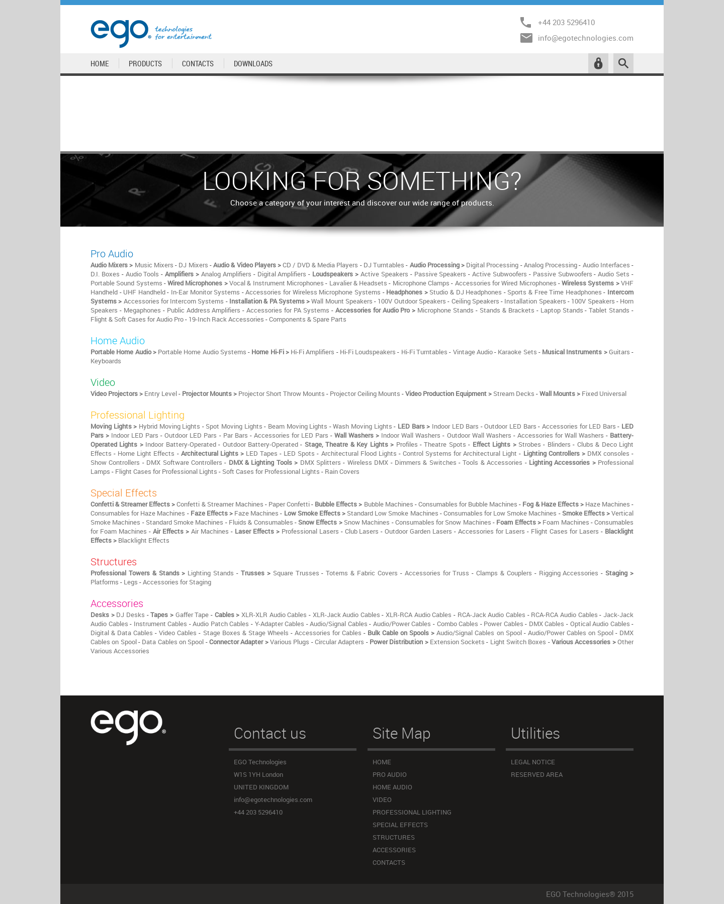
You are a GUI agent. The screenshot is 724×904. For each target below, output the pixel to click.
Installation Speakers (535, 301)
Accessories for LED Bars (579, 426)
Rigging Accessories (569, 572)
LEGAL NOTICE (533, 761)
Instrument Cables (161, 623)
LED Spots (299, 453)
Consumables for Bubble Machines (467, 504)
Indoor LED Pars (134, 435)
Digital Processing (492, 264)
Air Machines (210, 531)
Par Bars (235, 435)
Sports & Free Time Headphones (554, 291)
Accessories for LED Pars (291, 435)
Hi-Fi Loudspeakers (368, 351)
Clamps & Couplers (504, 572)
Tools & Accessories (492, 462)
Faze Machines (256, 513)
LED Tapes (262, 453)
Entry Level (160, 393)
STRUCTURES (394, 837)
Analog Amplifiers (226, 273)
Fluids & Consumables (261, 522)
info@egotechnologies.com (586, 38)
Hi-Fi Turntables (424, 351)
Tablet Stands (609, 310)
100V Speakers (592, 301)
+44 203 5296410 (566, 22)
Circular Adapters (339, 641)
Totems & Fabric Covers (362, 572)
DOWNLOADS (253, 63)
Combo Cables (458, 623)
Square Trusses (296, 572)
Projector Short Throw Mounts (281, 393)
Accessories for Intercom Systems (174, 301)
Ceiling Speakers (475, 301)
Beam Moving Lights (297, 426)
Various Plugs (289, 641)
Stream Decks (513, 393)
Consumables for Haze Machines (137, 513)
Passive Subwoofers (562, 273)
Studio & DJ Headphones (465, 291)
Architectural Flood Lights (359, 453)
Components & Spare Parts (307, 319)
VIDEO (382, 799)
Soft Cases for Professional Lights (271, 471)
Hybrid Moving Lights (169, 426)
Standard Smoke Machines (185, 522)
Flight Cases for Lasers (565, 531)
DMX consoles (608, 453)
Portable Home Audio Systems (203, 351)
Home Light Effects (146, 453)
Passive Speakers (440, 273)
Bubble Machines (388, 504)
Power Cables (503, 623)
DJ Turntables (384, 264)
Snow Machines (367, 522)
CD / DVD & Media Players (320, 264)
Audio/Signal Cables (339, 623)
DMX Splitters (320, 462)
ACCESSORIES (394, 849)
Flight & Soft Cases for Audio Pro (137, 319)
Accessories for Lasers (491, 531)
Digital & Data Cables (121, 632)
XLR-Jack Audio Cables (346, 614)
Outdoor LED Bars (510, 426)
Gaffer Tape (192, 614)
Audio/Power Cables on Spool (570, 632)
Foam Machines (565, 522)
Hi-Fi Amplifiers (312, 351)
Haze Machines (607, 504)
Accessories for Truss (437, 572)
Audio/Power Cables (402, 623)
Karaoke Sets (517, 351)
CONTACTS (198, 63)
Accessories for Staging (177, 581)
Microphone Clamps (421, 282)
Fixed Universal (604, 393)
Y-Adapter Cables (280, 623)
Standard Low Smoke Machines (392, 513)
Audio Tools (142, 273)
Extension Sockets (457, 641)
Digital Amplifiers (282, 273)
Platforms (104, 581)
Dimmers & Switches (426, 462)
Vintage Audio (473, 351)
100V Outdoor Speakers (412, 301)
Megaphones (142, 310)
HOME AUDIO (392, 786)
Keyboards (105, 360)
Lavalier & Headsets (358, 282)
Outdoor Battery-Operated (260, 444)
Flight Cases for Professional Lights (166, 471)
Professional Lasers (310, 531)
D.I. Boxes (105, 273)
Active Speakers (384, 273)
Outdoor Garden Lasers (418, 531)
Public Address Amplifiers (204, 310)
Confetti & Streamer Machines (219, 504)
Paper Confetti (289, 504)
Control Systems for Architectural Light (460, 453)
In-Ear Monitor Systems (205, 291)
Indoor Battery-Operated (180, 444)
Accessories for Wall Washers (560, 435)
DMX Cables (547, 623)
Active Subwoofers (499, 273)
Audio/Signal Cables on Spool (478, 632)
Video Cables (178, 632)
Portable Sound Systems (126, 282)
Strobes (529, 444)
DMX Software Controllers (184, 462)
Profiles (407, 444)
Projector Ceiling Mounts (365, 393)
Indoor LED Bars (455, 426)
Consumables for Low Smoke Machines (500, 513)
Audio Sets (613, 273)
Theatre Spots (445, 444)
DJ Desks (130, 614)
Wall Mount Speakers (342, 301)
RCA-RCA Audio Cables (564, 614)
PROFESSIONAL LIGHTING (412, 812)
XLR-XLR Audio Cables (274, 614)
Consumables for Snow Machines (443, 522)
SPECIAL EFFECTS (400, 824)
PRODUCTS (145, 63)
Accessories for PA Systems (287, 310)
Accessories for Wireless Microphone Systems (312, 291)
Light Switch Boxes (518, 641)
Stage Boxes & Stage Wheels (246, 632)
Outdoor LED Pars (190, 435)
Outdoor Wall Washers (479, 435)
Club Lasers (362, 531)
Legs (131, 581)
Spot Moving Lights (234, 426)
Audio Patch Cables (221, 623)
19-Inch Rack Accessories (226, 319)
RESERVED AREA (537, 774)
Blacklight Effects (143, 540)
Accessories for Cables (328, 632)
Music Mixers (154, 264)
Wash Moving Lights (362, 426)
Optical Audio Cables (600, 623)
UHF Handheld (144, 291)
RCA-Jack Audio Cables (491, 614)
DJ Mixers (193, 264)
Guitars (619, 351)
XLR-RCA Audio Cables (418, 614)
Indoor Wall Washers (410, 435)
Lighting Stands (211, 572)
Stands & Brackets (507, 310)
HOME (99, 63)
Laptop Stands (561, 310)
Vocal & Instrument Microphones (276, 282)
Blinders (559, 444)
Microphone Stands (445, 310)
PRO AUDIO (390, 774)
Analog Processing (550, 264)
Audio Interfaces (606, 264)
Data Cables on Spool (173, 641)
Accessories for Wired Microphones (506, 282)
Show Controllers (115, 462)
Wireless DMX (367, 462)
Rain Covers (342, 471)
